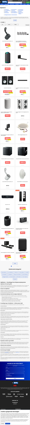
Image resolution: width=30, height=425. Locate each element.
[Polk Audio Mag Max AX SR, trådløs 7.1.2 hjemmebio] (7, 253)
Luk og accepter (8, 423)
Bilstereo (8, 374)
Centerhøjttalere (20, 9)
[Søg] (15, 2)
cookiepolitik (24, 414)
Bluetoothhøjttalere (14, 12)
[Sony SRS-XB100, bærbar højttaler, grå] (7, 182)
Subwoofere (13, 10)
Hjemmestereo (2, 5)
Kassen (28, 2)
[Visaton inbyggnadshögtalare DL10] (22, 135)
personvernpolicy (3, 420)
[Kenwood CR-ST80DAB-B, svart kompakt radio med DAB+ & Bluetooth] (22, 229)
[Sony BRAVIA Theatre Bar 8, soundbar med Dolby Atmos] (22, 89)
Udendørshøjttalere (14, 14)
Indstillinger (2, 423)
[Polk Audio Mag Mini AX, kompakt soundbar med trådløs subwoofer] (7, 135)
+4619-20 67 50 (17, 352)
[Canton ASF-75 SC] (7, 205)
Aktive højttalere (20, 10)
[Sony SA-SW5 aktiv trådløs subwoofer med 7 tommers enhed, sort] (22, 253)
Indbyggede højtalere (8, 14)
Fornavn (7, 370)
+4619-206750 (15, 403)
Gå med (15, 378)
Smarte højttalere (14, 11)
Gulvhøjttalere (7, 9)
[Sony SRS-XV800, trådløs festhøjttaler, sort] (7, 66)
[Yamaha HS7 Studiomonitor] (7, 89)
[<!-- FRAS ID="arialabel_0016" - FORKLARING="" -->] (8, 47)
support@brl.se (7, 352)
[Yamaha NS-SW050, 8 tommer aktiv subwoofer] (7, 159)
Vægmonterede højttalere (20, 13)
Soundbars (6, 11)
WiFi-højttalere (7, 12)
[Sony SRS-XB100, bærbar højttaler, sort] (7, 42)
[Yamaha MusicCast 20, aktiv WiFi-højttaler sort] (7, 229)
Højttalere (6, 5)
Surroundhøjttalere (7, 10)
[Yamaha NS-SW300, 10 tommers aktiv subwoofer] (22, 159)
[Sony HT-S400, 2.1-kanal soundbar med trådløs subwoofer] (22, 66)
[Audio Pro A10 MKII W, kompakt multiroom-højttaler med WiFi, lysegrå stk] (7, 113)
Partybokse (20, 11)
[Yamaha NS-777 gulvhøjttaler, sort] (22, 205)
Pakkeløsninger (3, 409)
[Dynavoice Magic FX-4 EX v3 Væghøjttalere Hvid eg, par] (22, 113)
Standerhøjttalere (14, 9)
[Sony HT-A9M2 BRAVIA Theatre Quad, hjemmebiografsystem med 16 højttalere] (22, 42)
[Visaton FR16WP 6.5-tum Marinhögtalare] (22, 182)
